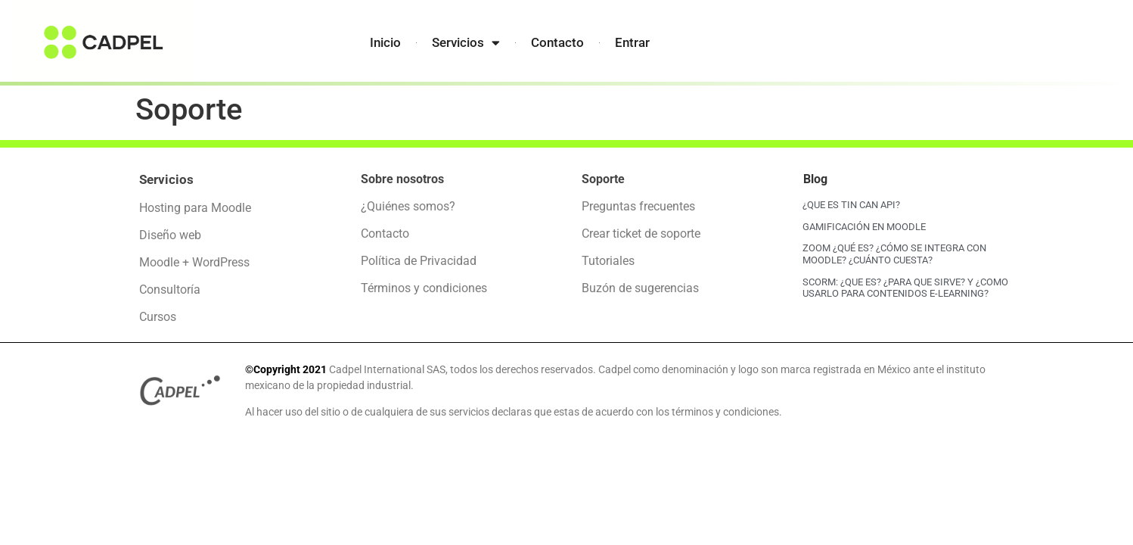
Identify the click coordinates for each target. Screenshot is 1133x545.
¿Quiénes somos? (408, 206)
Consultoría (169, 289)
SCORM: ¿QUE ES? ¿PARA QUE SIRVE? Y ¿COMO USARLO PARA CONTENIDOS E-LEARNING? (905, 288)
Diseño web (170, 235)
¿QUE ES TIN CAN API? (851, 204)
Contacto (557, 42)
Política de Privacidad (418, 261)
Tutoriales (608, 261)
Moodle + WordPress (194, 262)
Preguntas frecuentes (638, 206)
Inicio (385, 42)
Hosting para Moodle (195, 208)
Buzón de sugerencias (640, 288)
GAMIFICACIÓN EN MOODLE (864, 226)
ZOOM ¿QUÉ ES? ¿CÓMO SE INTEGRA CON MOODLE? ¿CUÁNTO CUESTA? (894, 254)
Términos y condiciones (424, 288)
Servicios (466, 43)
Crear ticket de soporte (641, 233)
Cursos (157, 317)
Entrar (632, 42)
